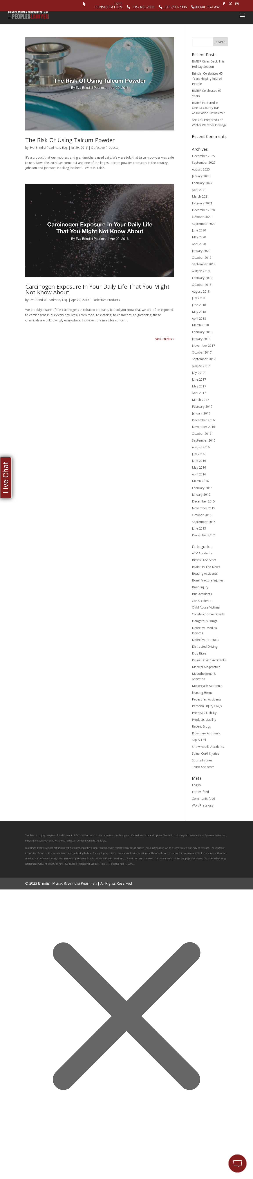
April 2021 (199, 190)
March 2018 (200, 325)
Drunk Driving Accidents (209, 660)
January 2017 (201, 413)
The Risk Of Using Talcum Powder (70, 140)
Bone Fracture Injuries (208, 580)
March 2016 (200, 481)
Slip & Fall (199, 740)
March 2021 (200, 196)
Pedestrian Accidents (207, 699)
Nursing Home (202, 692)
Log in (196, 785)
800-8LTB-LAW (207, 7)
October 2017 (201, 352)
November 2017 (203, 345)
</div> (33, 1160)
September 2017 (203, 359)
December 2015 (203, 501)
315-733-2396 (175, 7)
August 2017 (201, 366)
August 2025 (201, 169)
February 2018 (202, 332)
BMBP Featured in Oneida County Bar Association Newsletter (208, 108)
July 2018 (198, 298)
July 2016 (198, 454)
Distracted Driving (204, 646)
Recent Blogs (201, 726)
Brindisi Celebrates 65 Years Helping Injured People (207, 78)
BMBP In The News (206, 567)
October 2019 (201, 257)
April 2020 (199, 244)
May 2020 (199, 237)
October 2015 (201, 515)
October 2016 (201, 433)
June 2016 (199, 460)
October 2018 (201, 284)
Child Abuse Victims (205, 607)
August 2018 (201, 291)
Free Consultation (108, 5)
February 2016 (202, 488)
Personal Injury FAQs (207, 706)
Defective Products (104, 147)
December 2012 (203, 535)
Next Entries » (164, 339)
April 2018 (199, 318)
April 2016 (199, 474)
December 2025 (203, 156)
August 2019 (201, 271)
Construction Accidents (208, 614)
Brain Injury (200, 587)
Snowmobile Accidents (208, 746)
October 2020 (201, 217)
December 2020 (203, 210)
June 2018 (199, 305)
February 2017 (202, 406)
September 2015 (203, 522)
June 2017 (199, 379)
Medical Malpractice (206, 667)
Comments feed (203, 798)
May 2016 (199, 467)
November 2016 (203, 427)
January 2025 (201, 176)
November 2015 (203, 508)
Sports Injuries (202, 760)
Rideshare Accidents (206, 733)
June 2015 (199, 528)
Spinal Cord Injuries (205, 753)
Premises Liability (204, 713)
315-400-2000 (143, 7)
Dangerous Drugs (204, 621)
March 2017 (200, 400)
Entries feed (200, 792)
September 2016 (203, 440)
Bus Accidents (202, 594)
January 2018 (201, 339)
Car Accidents (201, 601)
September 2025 (203, 162)
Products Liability (204, 719)
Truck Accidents (203, 767)
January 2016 (201, 494)
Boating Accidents (205, 573)
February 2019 (202, 278)
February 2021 (202, 203)
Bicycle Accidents (204, 560)
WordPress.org (202, 805)
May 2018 (199, 312)
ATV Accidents (202, 553)
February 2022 (202, 183)
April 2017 (199, 393)
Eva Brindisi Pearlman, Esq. (48, 147)
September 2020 (203, 224)
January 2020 (201, 251)
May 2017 (199, 386)
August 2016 (201, 447)
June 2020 (199, 230)
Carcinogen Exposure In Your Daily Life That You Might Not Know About (97, 289)
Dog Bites (199, 653)
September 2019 (203, 264)
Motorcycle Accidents (207, 686)
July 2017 (198, 372)
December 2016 (203, 420)
